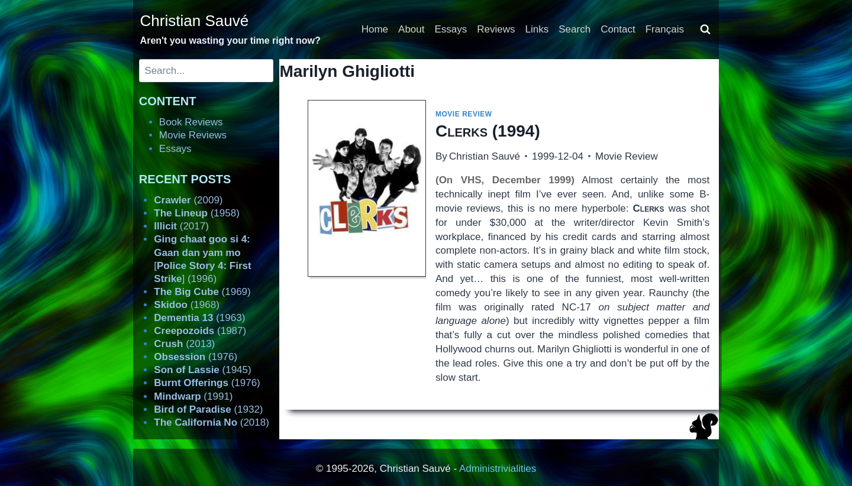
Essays (451, 29)
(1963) (199, 317)
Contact (618, 29)
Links (537, 29)
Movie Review (463, 114)
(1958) (197, 213)
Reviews (496, 29)
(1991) (193, 396)
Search (574, 29)
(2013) (184, 343)
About (411, 29)
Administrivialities (497, 468)
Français (665, 29)
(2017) (181, 226)
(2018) (211, 422)
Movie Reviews (193, 135)
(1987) (200, 330)
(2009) (188, 200)
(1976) (195, 356)
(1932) (208, 409)
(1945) (202, 369)
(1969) (202, 291)
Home (375, 29)
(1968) (187, 304)
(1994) (487, 131)
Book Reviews (191, 122)
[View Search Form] (705, 29)
